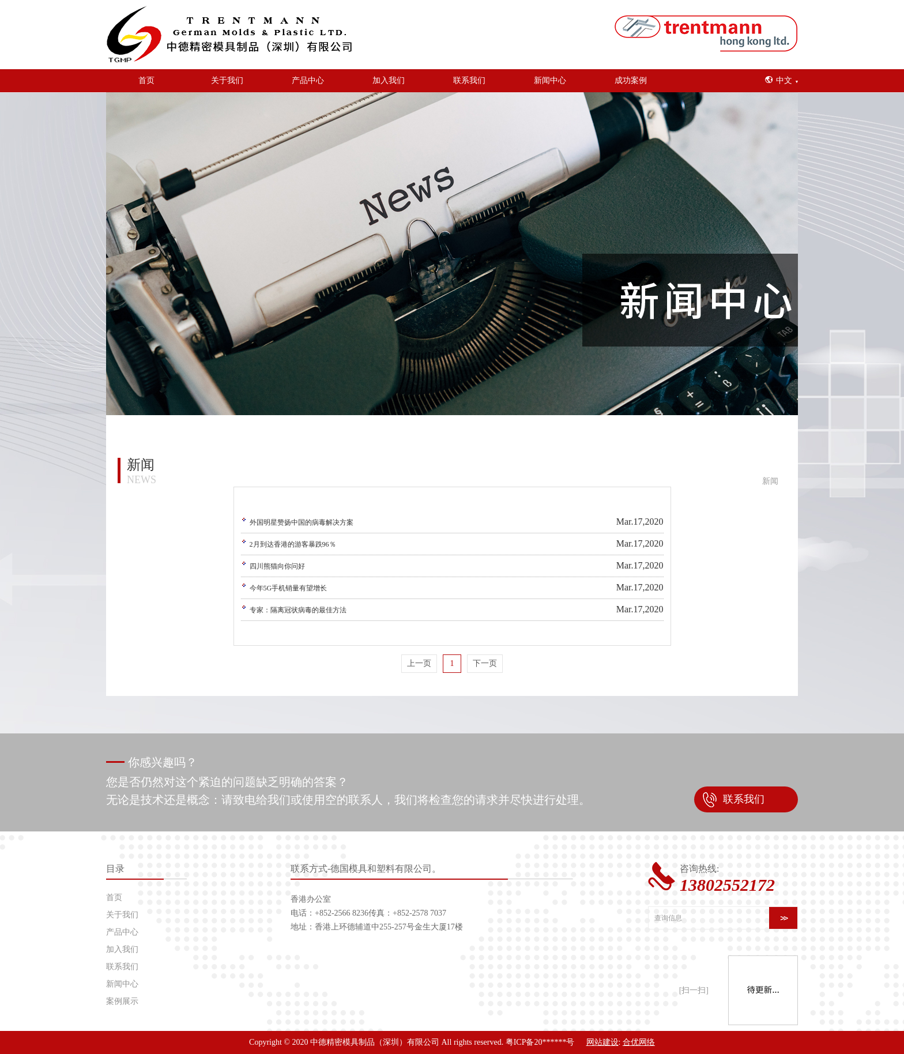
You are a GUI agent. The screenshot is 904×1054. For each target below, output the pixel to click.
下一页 (485, 663)
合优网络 (639, 1042)
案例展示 (122, 1001)
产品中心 (308, 80)
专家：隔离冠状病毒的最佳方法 (298, 610)
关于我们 (227, 80)
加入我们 (388, 80)
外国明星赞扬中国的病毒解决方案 (301, 522)
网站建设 (602, 1042)
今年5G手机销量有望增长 (288, 588)
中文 (784, 80)
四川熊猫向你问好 (277, 566)
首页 (146, 80)
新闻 (770, 481)
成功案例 (631, 80)
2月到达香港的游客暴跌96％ (293, 544)
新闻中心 (550, 80)
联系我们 (469, 80)
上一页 (419, 663)
